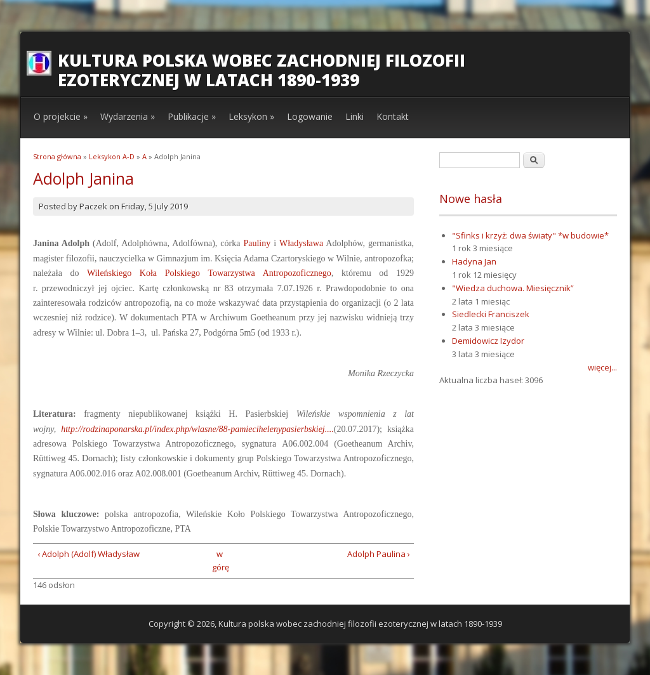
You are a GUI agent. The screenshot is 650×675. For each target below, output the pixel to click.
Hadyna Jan (474, 261)
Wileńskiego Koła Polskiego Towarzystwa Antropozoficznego (209, 273)
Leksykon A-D (112, 156)
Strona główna (57, 156)
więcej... (602, 367)
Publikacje (192, 116)
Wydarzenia (127, 116)
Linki (354, 116)
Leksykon (251, 116)
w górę (219, 560)
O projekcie (61, 116)
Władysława (301, 243)
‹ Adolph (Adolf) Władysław (88, 554)
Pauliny (256, 243)
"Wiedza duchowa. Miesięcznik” (513, 288)
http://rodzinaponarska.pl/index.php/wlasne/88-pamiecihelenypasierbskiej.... (197, 429)
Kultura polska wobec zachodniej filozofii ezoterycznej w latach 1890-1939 (261, 70)
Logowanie (310, 116)
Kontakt (392, 116)
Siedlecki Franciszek (490, 314)
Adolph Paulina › (378, 554)
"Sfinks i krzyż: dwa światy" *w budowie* (530, 235)
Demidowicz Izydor (488, 340)
